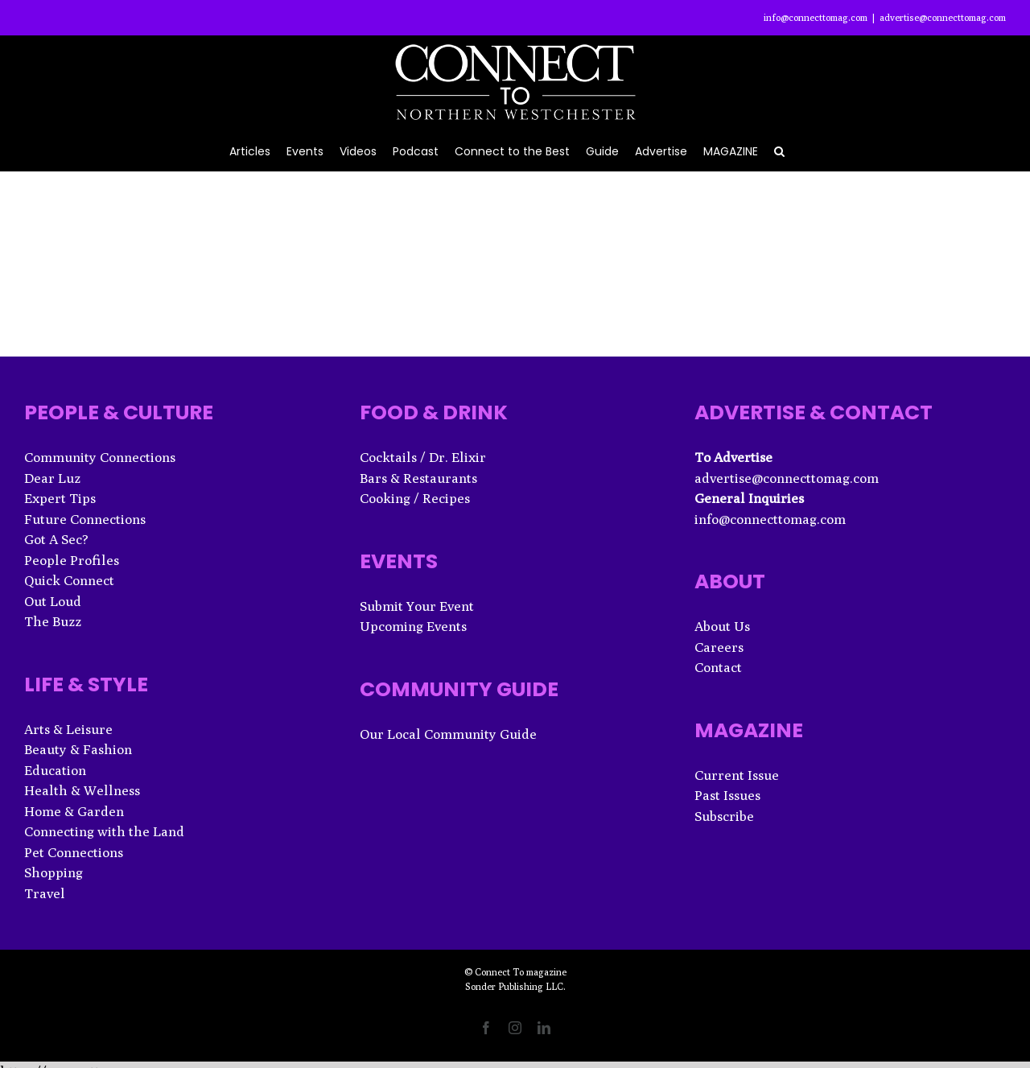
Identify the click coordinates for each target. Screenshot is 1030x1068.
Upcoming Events (413, 626)
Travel (44, 893)
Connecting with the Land (104, 831)
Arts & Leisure (68, 729)
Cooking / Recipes (415, 498)
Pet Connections (73, 852)
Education (55, 770)
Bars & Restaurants (418, 478)
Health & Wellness (82, 790)
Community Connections (99, 457)
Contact (718, 667)
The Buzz (52, 621)
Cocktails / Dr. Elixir (423, 457)
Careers (719, 647)
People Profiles (71, 560)
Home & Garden (74, 811)
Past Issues (727, 795)
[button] (779, 150)
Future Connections (85, 519)
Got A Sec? (56, 539)
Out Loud (52, 601)
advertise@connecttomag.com (943, 17)
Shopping (53, 872)
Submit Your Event (417, 606)
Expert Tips (60, 498)
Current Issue (736, 775)
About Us (722, 626)
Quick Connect (69, 580)
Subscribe (724, 816)
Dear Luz (52, 478)
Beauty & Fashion (78, 749)
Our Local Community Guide (448, 734)
